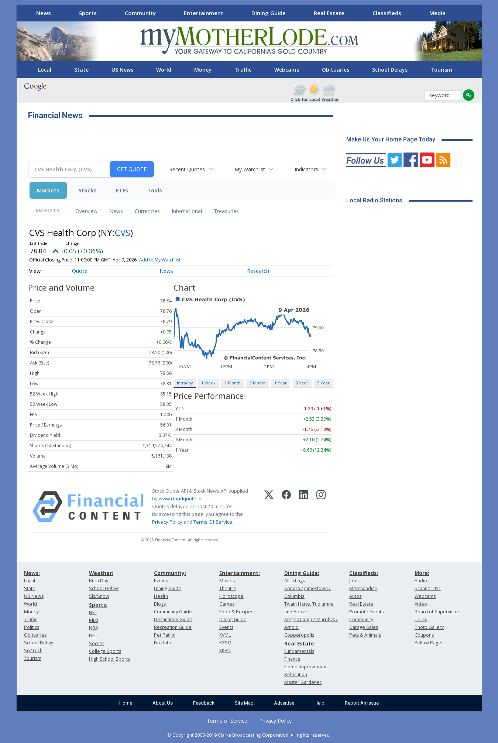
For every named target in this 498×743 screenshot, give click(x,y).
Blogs (160, 604)
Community (140, 13)
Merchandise (363, 588)
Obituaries (335, 69)
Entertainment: (239, 572)
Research (258, 270)
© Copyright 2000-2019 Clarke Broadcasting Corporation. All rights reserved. (249, 735)
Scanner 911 (428, 588)
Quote (79, 270)
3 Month (258, 383)
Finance (292, 659)
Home (125, 703)
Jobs (353, 581)
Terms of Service (227, 720)
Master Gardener (303, 682)
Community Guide (173, 612)
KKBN (225, 650)
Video (421, 604)
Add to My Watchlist (160, 260)
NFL (93, 612)
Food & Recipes (236, 612)
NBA (93, 628)
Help (319, 703)
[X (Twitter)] (269, 506)
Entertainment (203, 13)
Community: (170, 572)
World (163, 69)
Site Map (244, 703)
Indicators (306, 169)
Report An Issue (362, 703)
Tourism (441, 69)
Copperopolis (299, 635)
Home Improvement (306, 667)
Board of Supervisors (437, 612)
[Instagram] (321, 506)
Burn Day (98, 581)
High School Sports (109, 659)
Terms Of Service (212, 521)
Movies (227, 581)
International (187, 211)
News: (32, 572)
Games (226, 604)
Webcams (286, 69)
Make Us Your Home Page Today (390, 139)
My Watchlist (249, 169)
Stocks (88, 190)
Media (437, 13)
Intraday (185, 383)
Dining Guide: (301, 572)
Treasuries (226, 211)
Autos (355, 596)
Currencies (147, 211)
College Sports (105, 651)
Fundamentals (299, 651)
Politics (31, 627)
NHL (93, 636)
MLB (93, 620)
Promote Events (366, 612)
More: (422, 572)
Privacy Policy (167, 521)
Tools (154, 190)
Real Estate (329, 13)
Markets (48, 190)
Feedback (203, 703)
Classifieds (386, 13)
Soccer (96, 643)
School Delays (390, 69)
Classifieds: (363, 572)
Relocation (295, 674)
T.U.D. (421, 619)
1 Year (280, 383)
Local (44, 69)
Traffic (242, 69)
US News (122, 69)
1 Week (208, 383)
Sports (88, 13)
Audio (421, 581)
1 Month (232, 383)
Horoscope (231, 596)
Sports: (98, 604)
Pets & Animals (365, 635)
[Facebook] (286, 506)
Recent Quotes (187, 169)
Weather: (101, 572)
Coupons (424, 635)
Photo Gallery (429, 627)
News (43, 13)
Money (203, 69)
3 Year (302, 383)
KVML (225, 635)
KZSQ (225, 643)
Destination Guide (173, 619)
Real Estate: (300, 643)
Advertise (284, 703)
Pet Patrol (164, 635)
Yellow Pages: (429, 643)
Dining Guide (268, 13)
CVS (122, 232)
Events (161, 581)
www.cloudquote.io (180, 498)
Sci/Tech (33, 650)
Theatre (227, 588)
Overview (86, 211)
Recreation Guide (173, 627)
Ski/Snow (99, 596)
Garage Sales (363, 627)
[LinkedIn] (303, 506)
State (81, 69)
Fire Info (162, 643)
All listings (294, 581)
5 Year (323, 383)
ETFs (122, 190)
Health (161, 596)
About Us (162, 703)
